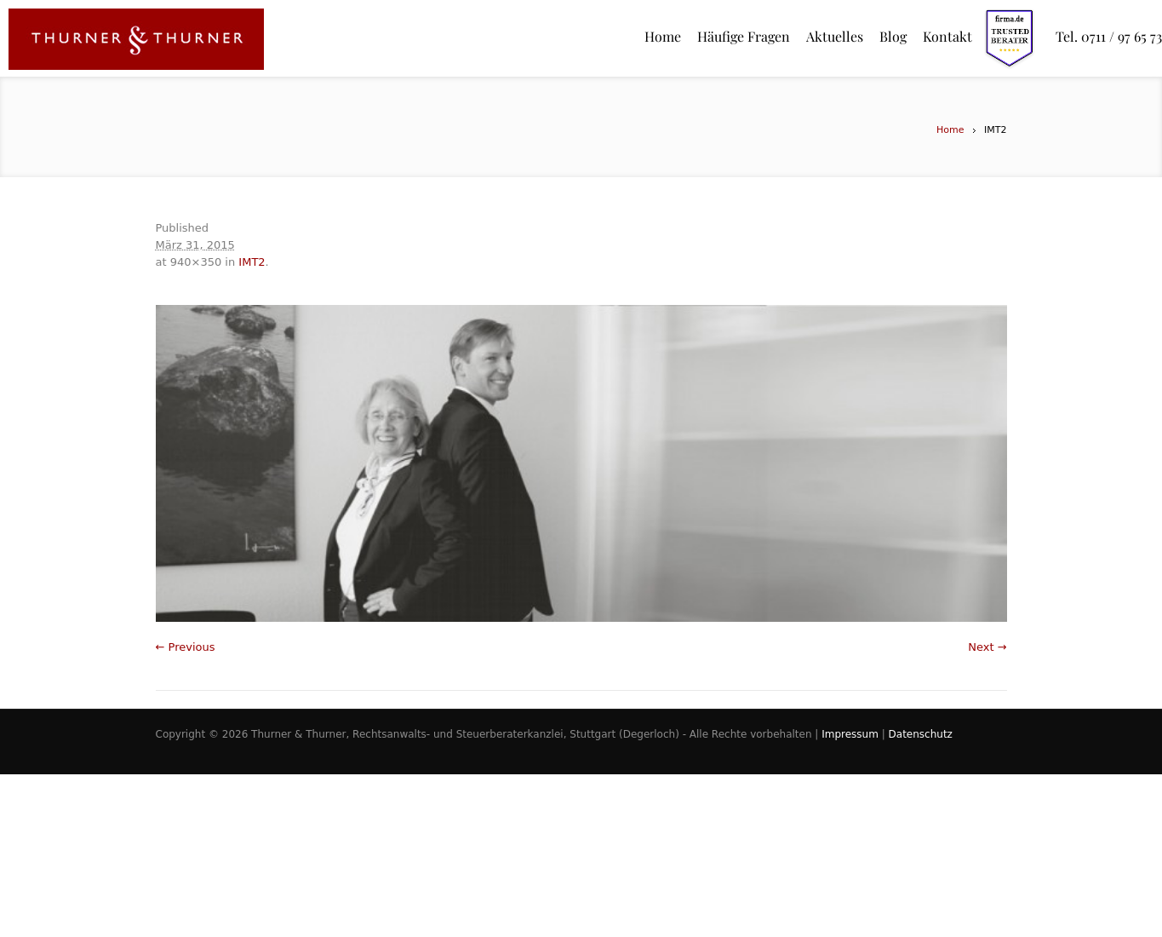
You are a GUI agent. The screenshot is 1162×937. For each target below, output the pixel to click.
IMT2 (251, 262)
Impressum (850, 734)
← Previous (185, 647)
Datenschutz (921, 734)
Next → (987, 647)
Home (950, 129)
